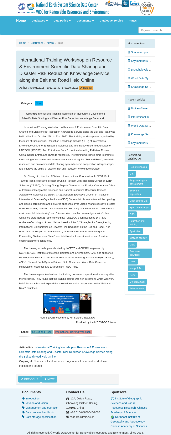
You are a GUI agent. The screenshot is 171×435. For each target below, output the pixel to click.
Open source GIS (139, 201)
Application (135, 231)
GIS (132, 173)
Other (133, 261)
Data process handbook (38, 412)
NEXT (49, 379)
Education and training (137, 223)
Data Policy (62, 20)
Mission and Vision (35, 403)
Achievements (137, 288)
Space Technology (139, 207)
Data (132, 244)
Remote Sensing (138, 167)
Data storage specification (39, 416)
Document (36, 42)
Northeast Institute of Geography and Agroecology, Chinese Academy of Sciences (129, 421)
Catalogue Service (111, 20)
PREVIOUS (29, 379)
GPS (132, 214)
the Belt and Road (42, 331)
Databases (40, 20)
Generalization (137, 281)
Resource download (135, 253)
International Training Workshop (73, 331)
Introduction (30, 398)
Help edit (86, 88)
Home (21, 20)
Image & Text (136, 268)
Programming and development (139, 182)
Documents (85, 20)
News (50, 42)
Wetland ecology (138, 238)
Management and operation (40, 407)
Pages (133, 20)
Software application (135, 192)
